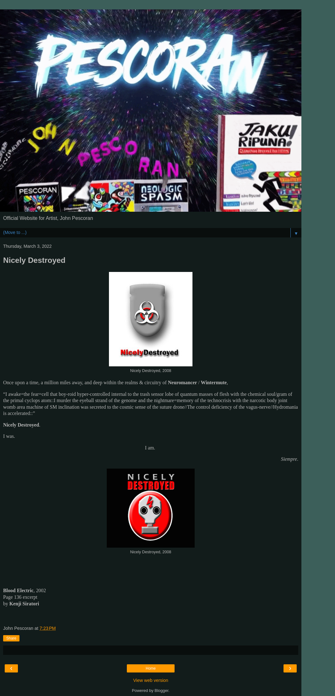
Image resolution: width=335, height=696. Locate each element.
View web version (150, 680)
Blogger (161, 690)
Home (151, 668)
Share (11, 638)
